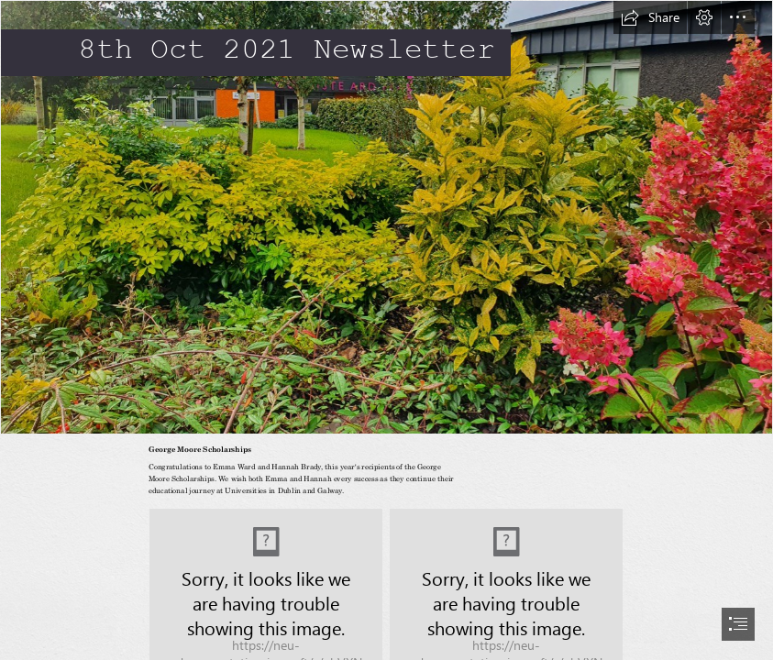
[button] (650, 17)
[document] (386, 330)
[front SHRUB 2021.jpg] (386, 217)
